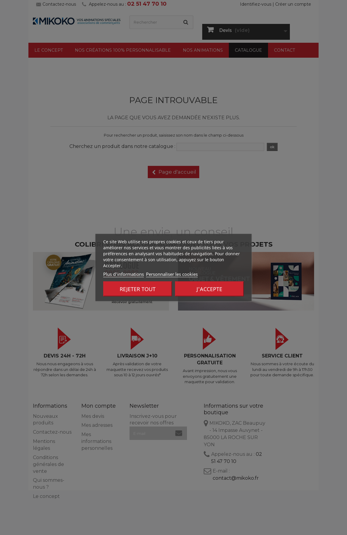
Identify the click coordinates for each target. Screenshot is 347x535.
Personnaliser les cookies (172, 274)
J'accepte (209, 289)
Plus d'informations (123, 274)
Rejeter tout (138, 289)
